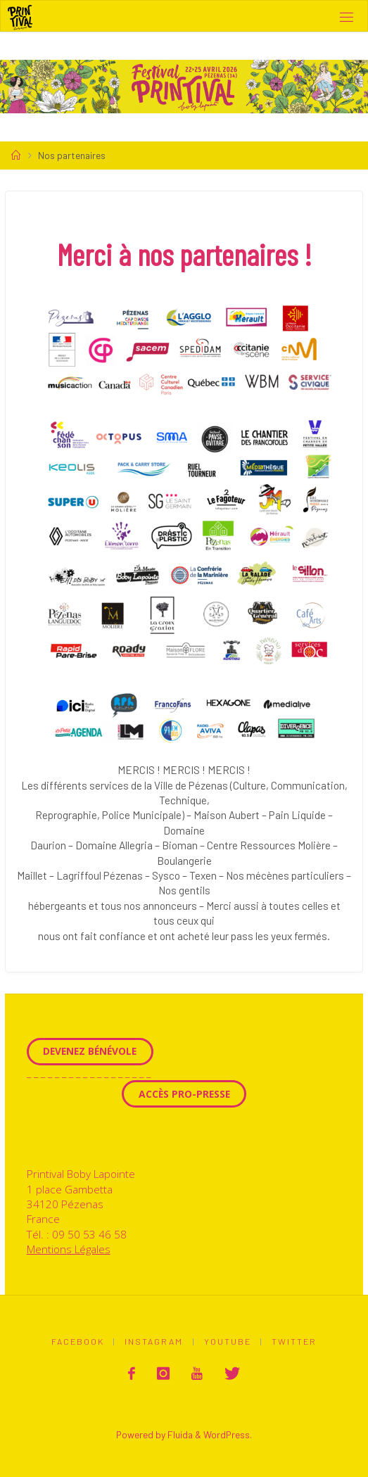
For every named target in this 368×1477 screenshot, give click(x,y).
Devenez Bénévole (90, 1051)
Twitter (294, 1341)
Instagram (154, 1341)
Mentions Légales (68, 1249)
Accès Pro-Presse (184, 1094)
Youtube (227, 1341)
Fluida (179, 1434)
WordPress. (227, 1434)
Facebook (77, 1341)
